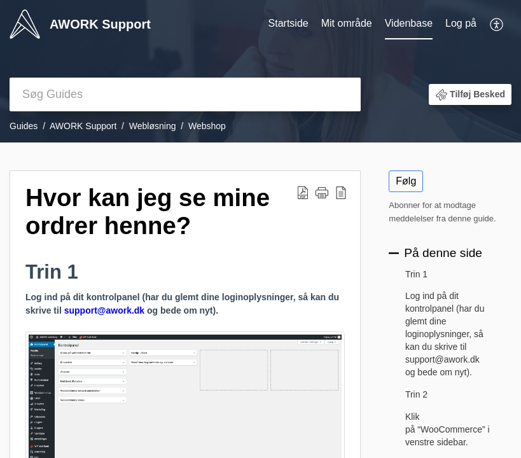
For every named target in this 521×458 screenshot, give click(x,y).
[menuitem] (288, 24)
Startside (288, 23)
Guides (24, 126)
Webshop (207, 126)
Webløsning (152, 126)
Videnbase (409, 23)
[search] (185, 94)
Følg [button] (406, 181)
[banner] (260, 71)
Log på (460, 23)
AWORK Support (83, 126)
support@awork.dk (104, 310)
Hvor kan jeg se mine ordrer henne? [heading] (147, 211)
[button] (497, 24)
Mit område (346, 23)
